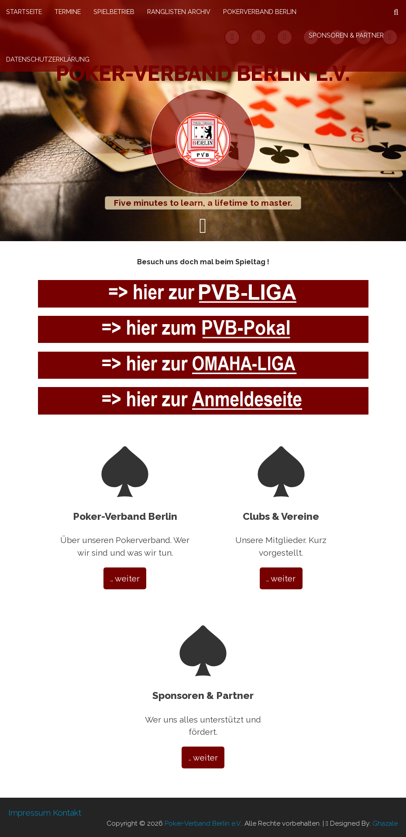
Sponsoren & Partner (346, 35)
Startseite (24, 11)
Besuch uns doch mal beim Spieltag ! (203, 262)
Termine (68, 11)
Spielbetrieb (113, 11)
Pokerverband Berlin (259, 11)
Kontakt (67, 812)
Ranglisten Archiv (178, 11)
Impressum (29, 812)
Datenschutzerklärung (47, 59)
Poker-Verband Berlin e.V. (203, 73)
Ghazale (385, 823)
